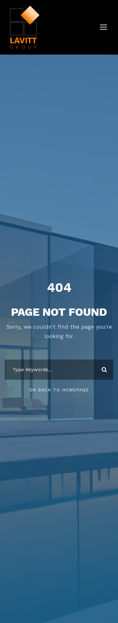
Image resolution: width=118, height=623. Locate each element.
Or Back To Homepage (59, 389)
